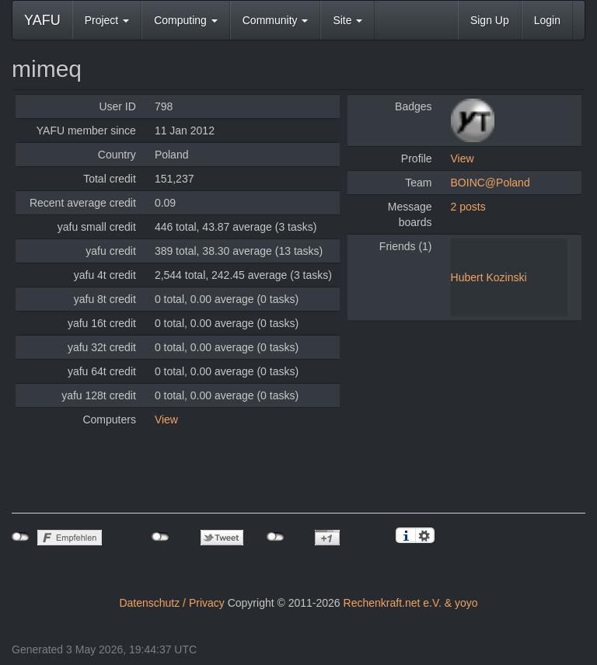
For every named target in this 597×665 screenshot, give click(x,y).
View (166, 419)
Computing (186, 20)
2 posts (468, 206)
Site (347, 20)
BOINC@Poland (490, 182)
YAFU (42, 20)
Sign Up (489, 20)
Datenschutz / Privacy (171, 603)
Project (107, 20)
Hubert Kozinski (489, 277)
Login (547, 20)
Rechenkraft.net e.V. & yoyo (411, 603)
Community (276, 20)
